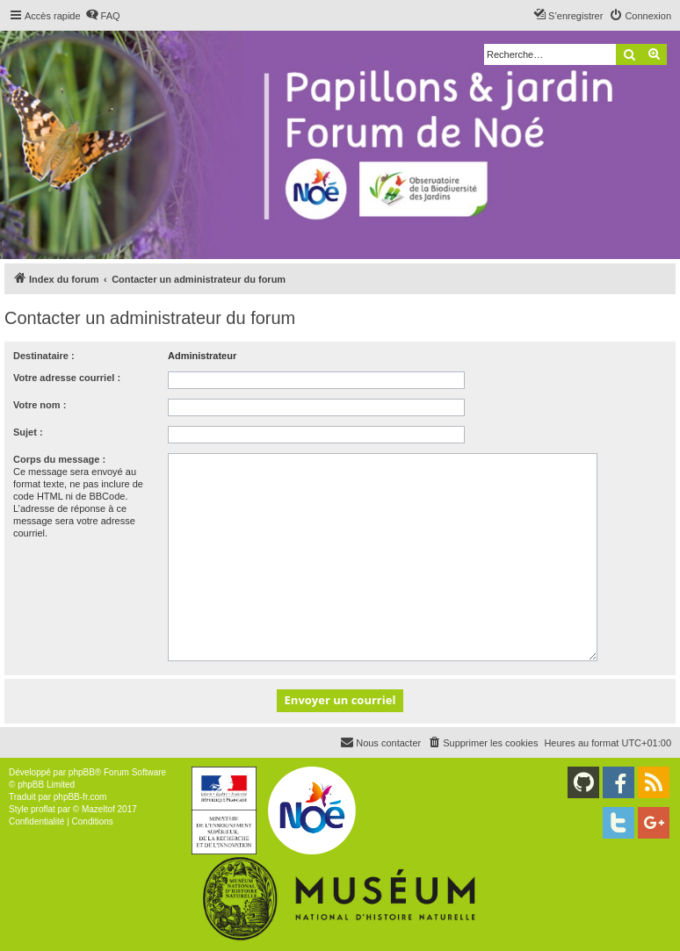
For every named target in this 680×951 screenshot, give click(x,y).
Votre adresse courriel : (66, 377)
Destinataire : (44, 355)
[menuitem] (102, 15)
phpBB (82, 772)
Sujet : (28, 432)
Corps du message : (59, 459)
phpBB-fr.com (80, 797)
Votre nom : (39, 405)
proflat (43, 809)
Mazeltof (98, 809)
